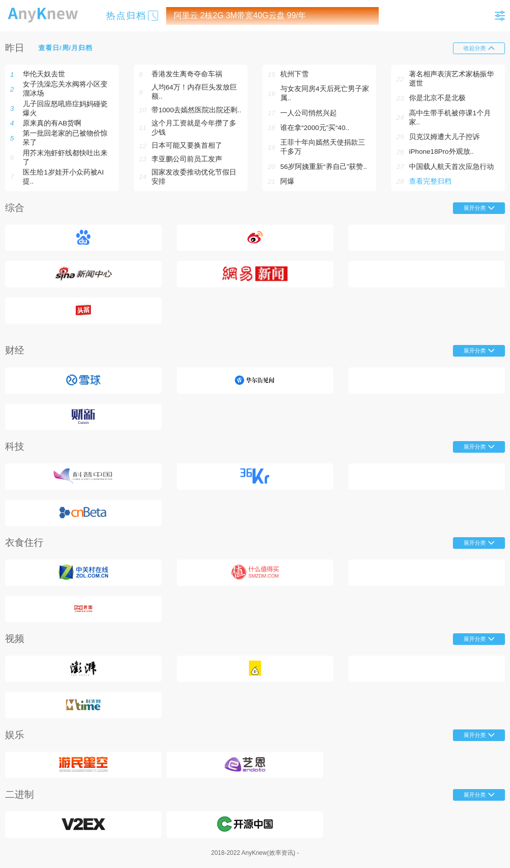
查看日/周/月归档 (65, 48)
